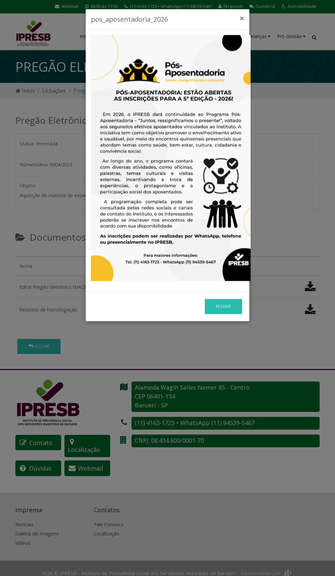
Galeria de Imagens (37, 524)
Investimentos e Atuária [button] (224, 32)
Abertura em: (162, 143)
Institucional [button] (94, 36)
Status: (27, 143)
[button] (299, 6)
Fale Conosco (109, 515)
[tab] (20, 254)
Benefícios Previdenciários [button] (179, 32)
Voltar (38, 346)
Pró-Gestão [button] (291, 36)
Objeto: (28, 185)
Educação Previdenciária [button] (136, 32)
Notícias (24, 515)
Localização (106, 524)
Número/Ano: (34, 164)
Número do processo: (171, 164)
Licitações (54, 90)
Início (25, 90)
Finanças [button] (259, 36)
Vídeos (23, 533)
